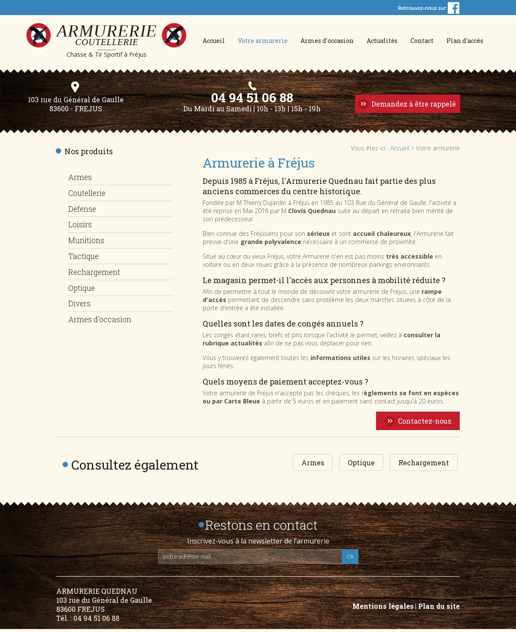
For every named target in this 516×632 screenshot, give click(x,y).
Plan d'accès (464, 41)
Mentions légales (383, 609)
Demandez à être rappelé (412, 106)
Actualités (382, 41)
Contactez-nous (424, 423)
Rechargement (95, 270)
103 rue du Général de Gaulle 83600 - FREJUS (74, 108)
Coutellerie (88, 195)
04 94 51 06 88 (251, 100)
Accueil (214, 41)
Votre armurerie (263, 41)
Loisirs (80, 225)
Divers (79, 300)
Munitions (88, 240)
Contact (422, 41)
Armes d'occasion (327, 41)
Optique (82, 285)
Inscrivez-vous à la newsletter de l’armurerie (258, 544)
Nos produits (88, 154)
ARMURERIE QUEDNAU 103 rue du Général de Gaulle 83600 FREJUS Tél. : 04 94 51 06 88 (104, 607)
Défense (82, 210)
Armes (80, 180)
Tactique (84, 255)
